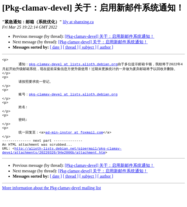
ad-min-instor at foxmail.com (74, 142)
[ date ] (56, 47)
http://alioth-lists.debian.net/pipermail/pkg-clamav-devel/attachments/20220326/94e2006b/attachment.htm (61, 164)
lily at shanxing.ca (78, 22)
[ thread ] (70, 47)
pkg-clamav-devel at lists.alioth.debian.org (73, 65)
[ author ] (105, 47)
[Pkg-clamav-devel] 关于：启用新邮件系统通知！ (109, 36)
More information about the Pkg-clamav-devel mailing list (51, 202)
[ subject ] (88, 47)
